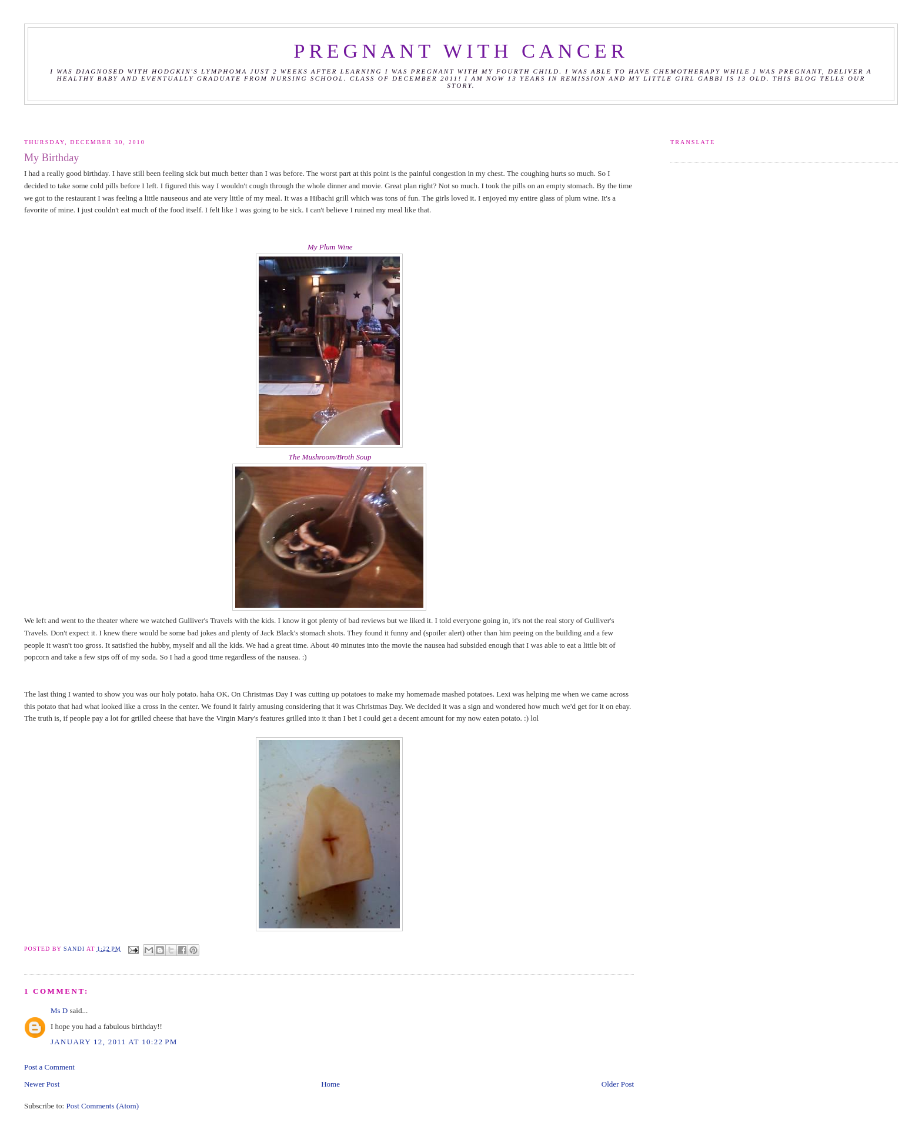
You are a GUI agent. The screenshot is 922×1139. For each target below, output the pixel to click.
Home (330, 1084)
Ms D (59, 1010)
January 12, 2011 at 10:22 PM (114, 1041)
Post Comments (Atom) (102, 1105)
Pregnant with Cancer (460, 50)
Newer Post (41, 1084)
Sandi (75, 948)
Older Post (618, 1084)
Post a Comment (49, 1067)
